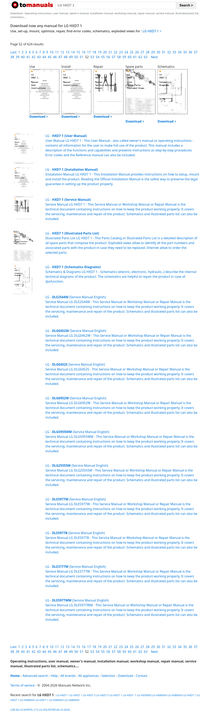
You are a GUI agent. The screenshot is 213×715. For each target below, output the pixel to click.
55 (103, 57)
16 (83, 52)
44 (44, 57)
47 (60, 57)
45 (49, 57)
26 (137, 52)
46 (55, 57)
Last (13, 52)
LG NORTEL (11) (28, 709)
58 (119, 57)
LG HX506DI (144, 695)
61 (135, 57)
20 (105, 52)
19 (99, 52)
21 (110, 52)
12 (62, 52)
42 (33, 57)
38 (12, 57)
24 (126, 52)
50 (76, 57)
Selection (108, 675)
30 (158, 52)
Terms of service (22, 685)
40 (23, 57)
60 (129, 57)
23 (121, 52)
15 (78, 52)
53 (92, 57)
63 (145, 57)
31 (163, 52)
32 (169, 52)
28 (147, 52)
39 (17, 57)
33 (174, 52)
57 (113, 57)
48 (65, 57)
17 (89, 52)
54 (97, 57)
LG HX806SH (159, 695)
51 (81, 57)
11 (57, 52)
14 (73, 52)
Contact (141, 675)
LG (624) (65, 709)
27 (142, 52)
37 (195, 52)
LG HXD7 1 (62, 695)
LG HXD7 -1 (129, 695)
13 (67, 52)
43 (39, 57)
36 (190, 52)
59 (124, 57)
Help (54, 675)
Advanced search (35, 675)
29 (153, 52)
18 (94, 52)
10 (51, 52)
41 (28, 57)
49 (71, 57)
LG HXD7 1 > (152, 31)
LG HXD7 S (89, 695)
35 (185, 52)
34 (179, 52)
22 (115, 52)
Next (154, 57)
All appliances (88, 675)
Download (125, 675)
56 (108, 57)
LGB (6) (14, 709)
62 (140, 57)
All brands (68, 675)
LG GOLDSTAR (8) (49, 709)
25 (131, 52)
